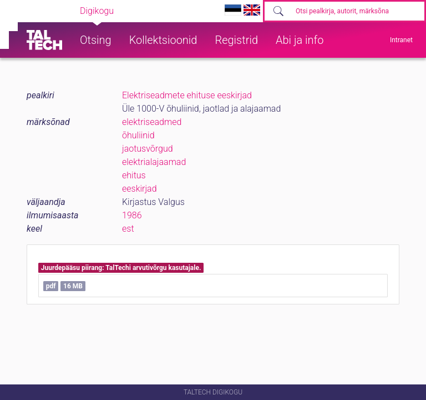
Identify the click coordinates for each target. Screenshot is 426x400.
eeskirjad (139, 188)
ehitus (134, 175)
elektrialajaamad (154, 162)
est (128, 228)
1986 (132, 215)
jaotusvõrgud (147, 148)
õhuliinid (138, 135)
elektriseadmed (151, 122)
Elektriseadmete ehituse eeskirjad (187, 95)
